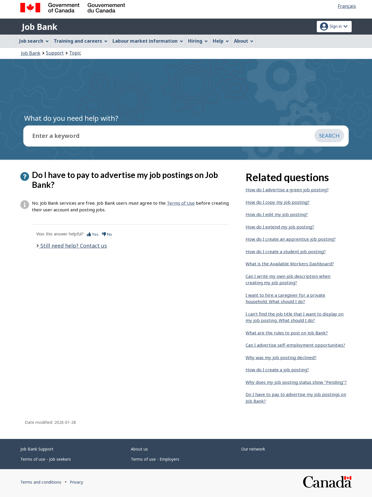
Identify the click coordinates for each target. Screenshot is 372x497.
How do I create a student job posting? (286, 251)
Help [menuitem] (221, 41)
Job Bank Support (36, 449)
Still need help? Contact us (73, 245)
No (107, 234)
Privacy (76, 482)
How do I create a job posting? (277, 369)
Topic (75, 53)
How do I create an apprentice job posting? (291, 239)
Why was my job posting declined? (281, 357)
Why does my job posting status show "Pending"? (296, 382)
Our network (253, 449)
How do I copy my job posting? (278, 202)
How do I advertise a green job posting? (287, 189)
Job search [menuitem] (34, 41)
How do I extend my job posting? (280, 227)
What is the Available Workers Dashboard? (290, 263)
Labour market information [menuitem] (147, 41)
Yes (93, 234)
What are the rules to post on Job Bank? (287, 333)
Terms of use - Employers (155, 459)
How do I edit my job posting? (277, 214)
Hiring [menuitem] (198, 41)
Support (55, 53)
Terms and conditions (40, 482)
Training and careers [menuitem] (81, 41)
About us (139, 449)
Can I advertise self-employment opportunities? (295, 345)
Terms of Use (181, 203)
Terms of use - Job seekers (45, 459)
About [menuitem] (244, 41)
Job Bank (39, 26)
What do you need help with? (71, 118)
